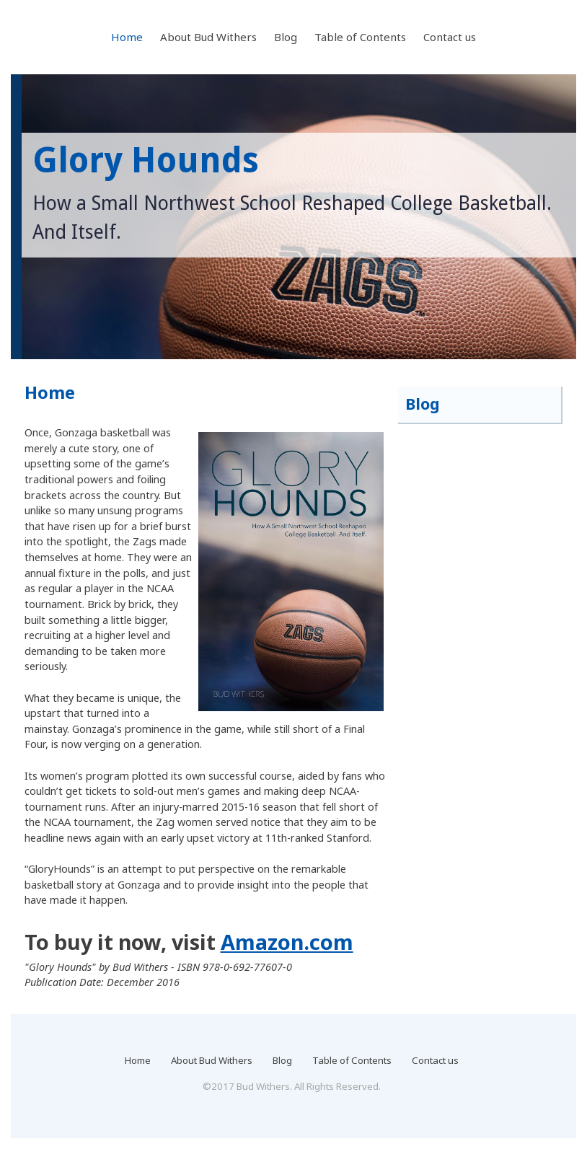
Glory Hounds (145, 160)
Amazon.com (287, 942)
